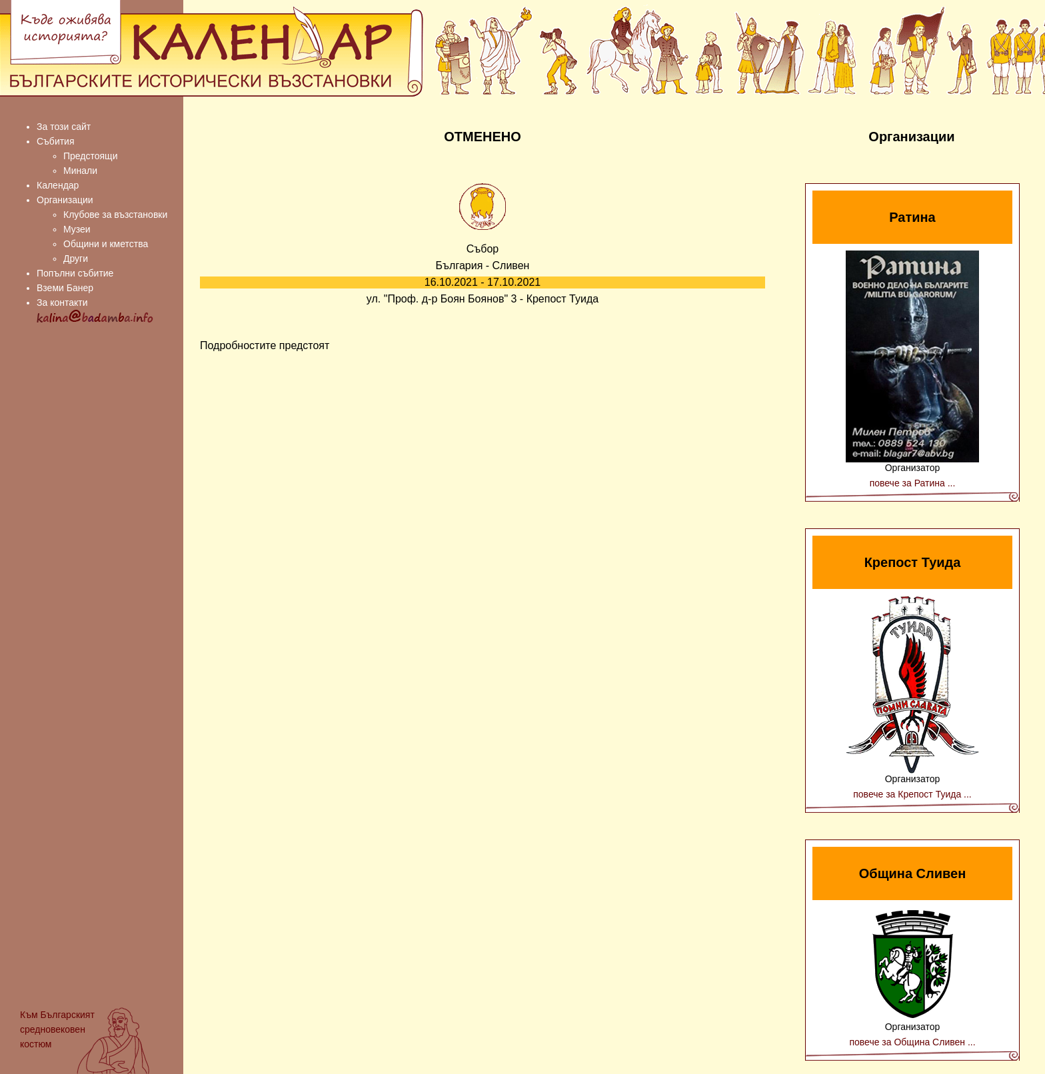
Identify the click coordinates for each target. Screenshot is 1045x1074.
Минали (80, 170)
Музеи (77, 229)
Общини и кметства (105, 244)
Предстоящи (90, 156)
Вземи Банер (65, 287)
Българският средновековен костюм (57, 1029)
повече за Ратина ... (913, 483)
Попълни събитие (75, 273)
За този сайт (64, 126)
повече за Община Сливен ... (912, 1042)
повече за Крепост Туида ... (912, 794)
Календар (58, 185)
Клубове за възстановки (115, 214)
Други (75, 258)
